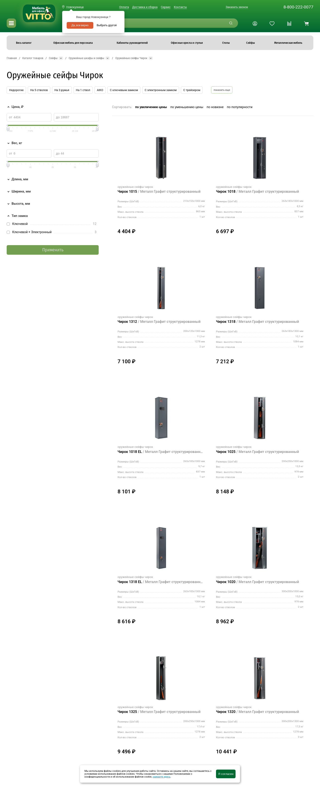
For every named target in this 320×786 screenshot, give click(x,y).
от (10, 117)
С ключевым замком (124, 90)
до (58, 117)
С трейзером (191, 90)
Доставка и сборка (145, 7)
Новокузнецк (75, 7)
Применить (52, 250)
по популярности (239, 107)
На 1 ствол (83, 90)
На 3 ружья (61, 90)
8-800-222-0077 (298, 7)
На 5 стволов (39, 90)
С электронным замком (161, 90)
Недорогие (16, 90)
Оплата (124, 7)
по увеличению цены (151, 107)
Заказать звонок (237, 7)
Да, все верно (79, 25)
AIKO (100, 90)
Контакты (180, 7)
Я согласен (226, 774)
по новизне (215, 107)
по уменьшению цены (186, 107)
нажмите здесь (161, 776)
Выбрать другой (107, 25)
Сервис (166, 7)
